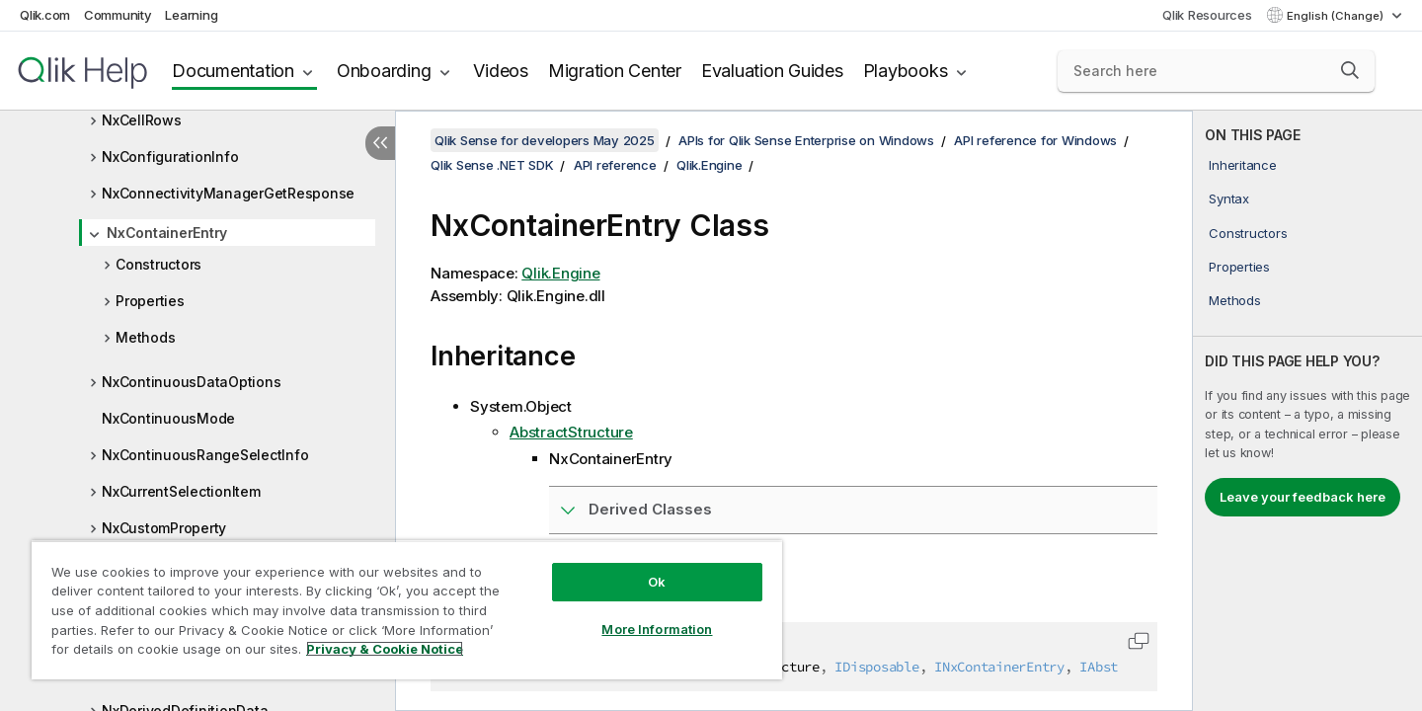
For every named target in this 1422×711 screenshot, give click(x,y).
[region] (407, 609)
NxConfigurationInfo (170, 156)
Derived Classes (650, 509)
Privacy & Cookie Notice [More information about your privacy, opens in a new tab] (384, 649)
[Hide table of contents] (380, 143)
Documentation (233, 70)
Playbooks (905, 70)
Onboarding (384, 70)
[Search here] (1216, 71)
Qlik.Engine (709, 165)
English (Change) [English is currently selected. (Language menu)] (1336, 16)
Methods (145, 337)
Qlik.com (45, 15)
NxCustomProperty (164, 527)
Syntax (1229, 198)
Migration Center (614, 70)
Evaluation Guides (772, 70)
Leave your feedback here (1302, 497)
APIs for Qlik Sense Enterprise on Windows (806, 140)
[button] (1350, 70)
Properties (150, 300)
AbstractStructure (571, 432)
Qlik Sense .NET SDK (492, 165)
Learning (191, 15)
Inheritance (1242, 165)
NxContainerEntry (167, 232)
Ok (657, 582)
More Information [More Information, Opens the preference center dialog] (656, 629)
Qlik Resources (1207, 15)
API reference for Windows (1035, 140)
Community (118, 15)
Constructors (158, 264)
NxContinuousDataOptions (191, 381)
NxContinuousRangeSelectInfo (205, 454)
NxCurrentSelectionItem (181, 491)
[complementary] (1307, 411)
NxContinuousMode (168, 418)
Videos (500, 70)
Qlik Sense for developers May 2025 (544, 140)
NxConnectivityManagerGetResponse (228, 193)
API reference (615, 165)
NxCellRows (142, 120)
